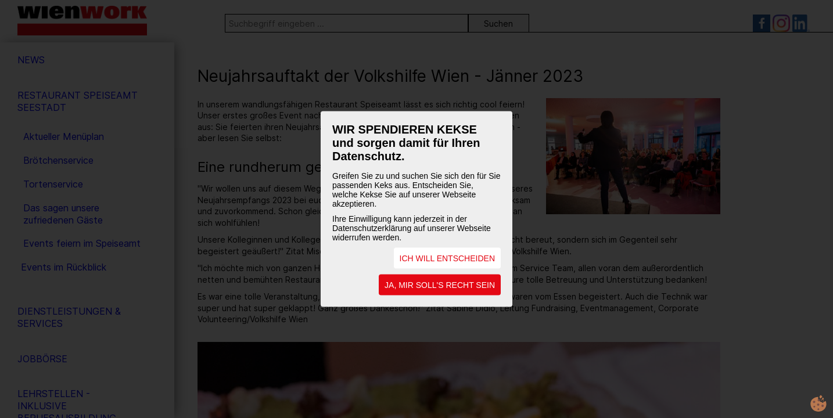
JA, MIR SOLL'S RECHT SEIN (440, 285)
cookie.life (818, 403)
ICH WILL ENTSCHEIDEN (447, 258)
